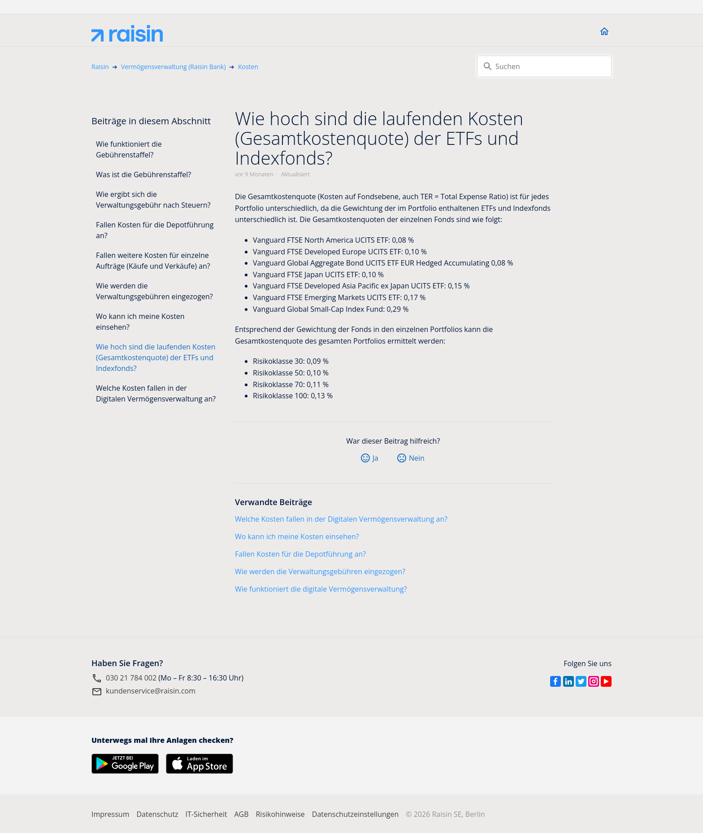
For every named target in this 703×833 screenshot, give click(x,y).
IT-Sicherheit (206, 814)
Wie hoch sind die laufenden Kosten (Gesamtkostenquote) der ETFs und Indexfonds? (156, 357)
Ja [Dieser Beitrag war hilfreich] (375, 458)
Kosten (248, 66)
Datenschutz (157, 814)
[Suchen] (544, 66)
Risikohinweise (280, 814)
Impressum (110, 814)
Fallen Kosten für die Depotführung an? (154, 230)
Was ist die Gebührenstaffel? (143, 174)
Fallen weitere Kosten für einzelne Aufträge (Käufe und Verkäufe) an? (153, 260)
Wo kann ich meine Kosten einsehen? (140, 321)
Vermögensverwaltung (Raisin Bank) (173, 66)
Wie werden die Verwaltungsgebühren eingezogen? (154, 291)
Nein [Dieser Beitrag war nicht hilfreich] (417, 458)
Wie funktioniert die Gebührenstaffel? (129, 149)
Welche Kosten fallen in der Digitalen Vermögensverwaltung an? (156, 393)
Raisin (100, 66)
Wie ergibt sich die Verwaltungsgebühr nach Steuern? (153, 199)
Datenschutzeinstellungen (355, 814)
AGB (241, 814)
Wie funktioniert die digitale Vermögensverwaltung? (321, 589)
